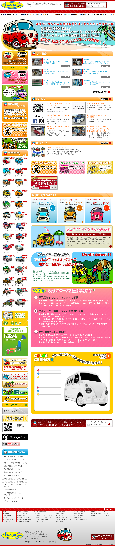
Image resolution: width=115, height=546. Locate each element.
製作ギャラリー (48, 15)
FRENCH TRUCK (40, 517)
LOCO (46, 519)
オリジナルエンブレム (15, 130)
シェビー (18, 197)
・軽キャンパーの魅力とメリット (12, 475)
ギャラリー (59, 515)
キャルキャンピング (15, 391)
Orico (105, 512)
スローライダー (7, 230)
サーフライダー (7, 241)
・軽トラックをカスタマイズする (12, 498)
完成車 (9, 15)
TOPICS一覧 (106, 99)
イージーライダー (20, 230)
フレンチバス (6, 187)
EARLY (37, 515)
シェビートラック (20, 285)
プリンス (5, 263)
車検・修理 (59, 15)
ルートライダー (20, 263)
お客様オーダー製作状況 (63, 519)
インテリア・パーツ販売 (15, 143)
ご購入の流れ (24, 15)
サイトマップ (7, 521)
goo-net (93, 515)
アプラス (106, 514)
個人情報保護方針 (8, 519)
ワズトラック (19, 307)
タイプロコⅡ (6, 219)
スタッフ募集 (15, 418)
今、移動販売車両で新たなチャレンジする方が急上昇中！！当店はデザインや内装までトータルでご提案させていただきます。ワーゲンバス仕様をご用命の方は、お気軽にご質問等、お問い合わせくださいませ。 (72, 236)
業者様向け (75, 15)
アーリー (5, 165)
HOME (3, 15)
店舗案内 (82, 15)
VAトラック (6, 296)
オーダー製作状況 (36, 15)
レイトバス (18, 165)
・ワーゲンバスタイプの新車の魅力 (13, 481)
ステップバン (6, 197)
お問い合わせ (109, 15)
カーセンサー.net (96, 514)
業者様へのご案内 (15, 411)
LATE (43, 515)
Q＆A (89, 15)
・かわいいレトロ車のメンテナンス (13, 460)
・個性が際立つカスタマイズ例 (12, 466)
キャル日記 (59, 521)
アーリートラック (20, 274)
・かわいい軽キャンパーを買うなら (13, 478)
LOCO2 (37, 521)
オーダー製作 (15, 58)
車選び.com (94, 512)
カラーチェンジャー (23, 521)
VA (42, 519)
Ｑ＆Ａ (15, 323)
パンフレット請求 (98, 15)
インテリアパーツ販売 (24, 519)
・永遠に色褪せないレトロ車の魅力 (13, 456)
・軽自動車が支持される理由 (11, 469)
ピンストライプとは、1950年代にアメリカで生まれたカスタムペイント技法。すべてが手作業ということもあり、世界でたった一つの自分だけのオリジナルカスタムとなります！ (99, 167)
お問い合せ (77, 517)
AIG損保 (106, 515)
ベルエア (5, 176)
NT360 (37, 519)
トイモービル (19, 219)
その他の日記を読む (101, 91)
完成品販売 (15, 77)
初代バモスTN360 (20, 176)
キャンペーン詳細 (106, 143)
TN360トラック (7, 307)
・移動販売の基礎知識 (9, 490)
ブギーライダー (7, 252)
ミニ (16, 187)
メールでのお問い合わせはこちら (96, 5)
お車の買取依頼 (15, 365)
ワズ (16, 252)
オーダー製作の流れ (40, 512)
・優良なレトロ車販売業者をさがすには (14, 463)
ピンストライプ (15, 399)
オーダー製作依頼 (79, 512)
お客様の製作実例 (61, 517)
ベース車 (15, 15)
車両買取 (66, 15)
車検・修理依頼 (15, 405)
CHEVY (50, 517)
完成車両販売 (60, 514)
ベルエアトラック (20, 296)
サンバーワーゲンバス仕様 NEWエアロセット (15, 376)
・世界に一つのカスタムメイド (12, 501)
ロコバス (18, 208)
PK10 (43, 521)
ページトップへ (108, 509)
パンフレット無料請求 (15, 315)
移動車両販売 (15, 384)
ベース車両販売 (15, 68)
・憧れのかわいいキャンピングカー (13, 472)
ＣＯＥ (4, 274)
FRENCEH (50, 515)
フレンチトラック (7, 285)
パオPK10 (5, 208)
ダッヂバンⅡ (19, 241)
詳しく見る (65, 66)
